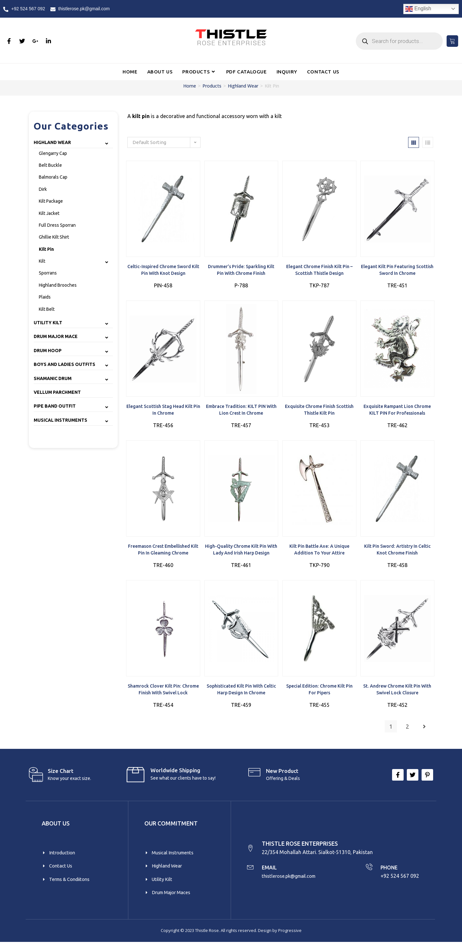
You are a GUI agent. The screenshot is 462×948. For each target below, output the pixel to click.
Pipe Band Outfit (55, 406)
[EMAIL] (251, 872)
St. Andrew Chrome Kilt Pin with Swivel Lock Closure (397, 692)
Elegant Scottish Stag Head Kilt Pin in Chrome (163, 410)
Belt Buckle (50, 165)
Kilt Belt (47, 309)
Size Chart (60, 774)
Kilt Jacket (49, 213)
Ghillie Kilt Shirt (54, 237)
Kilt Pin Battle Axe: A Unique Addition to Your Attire (319, 551)
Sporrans (48, 272)
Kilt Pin (46, 249)
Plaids (45, 297)
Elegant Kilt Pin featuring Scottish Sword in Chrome (397, 270)
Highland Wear (243, 86)
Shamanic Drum (53, 378)
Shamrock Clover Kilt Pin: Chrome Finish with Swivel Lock (163, 692)
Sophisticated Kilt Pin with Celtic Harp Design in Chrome (241, 692)
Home (189, 86)
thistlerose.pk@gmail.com (293, 880)
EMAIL (271, 871)
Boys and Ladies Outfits (64, 364)
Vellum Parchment (57, 392)
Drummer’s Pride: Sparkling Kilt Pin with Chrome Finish (241, 270)
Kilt (42, 261)
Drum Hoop (48, 350)
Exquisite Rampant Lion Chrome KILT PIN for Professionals (397, 410)
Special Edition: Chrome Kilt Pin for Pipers (319, 692)
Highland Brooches (58, 285)
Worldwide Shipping (175, 773)
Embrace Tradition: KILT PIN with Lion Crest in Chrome (241, 410)
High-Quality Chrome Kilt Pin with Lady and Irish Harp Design (241, 551)
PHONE (390, 871)
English (418, 9)
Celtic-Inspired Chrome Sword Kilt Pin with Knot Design (163, 270)
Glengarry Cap (53, 153)
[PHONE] (368, 872)
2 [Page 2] (407, 729)
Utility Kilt (48, 322)
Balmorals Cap (53, 177)
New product (282, 774)
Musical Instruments (60, 420)
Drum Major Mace (56, 336)
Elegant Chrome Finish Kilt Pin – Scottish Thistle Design (319, 270)
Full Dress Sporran (57, 225)
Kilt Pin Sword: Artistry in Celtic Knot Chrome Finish (397, 551)
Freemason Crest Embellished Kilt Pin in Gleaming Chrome (163, 551)
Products (211, 86)
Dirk (43, 189)
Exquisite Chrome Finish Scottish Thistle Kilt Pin (319, 410)
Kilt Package (51, 201)
